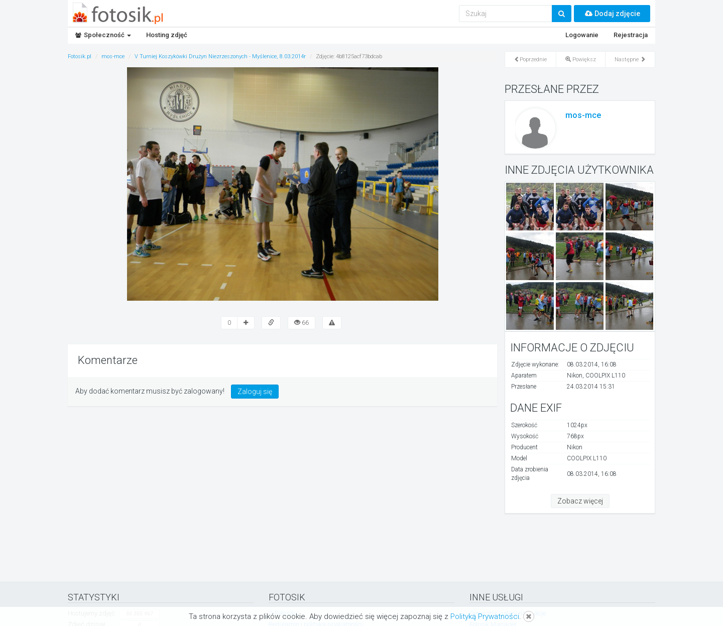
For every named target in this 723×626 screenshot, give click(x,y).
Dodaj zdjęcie (612, 14)
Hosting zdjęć (166, 35)
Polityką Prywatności (484, 616)
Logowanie (581, 35)
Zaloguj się (254, 392)
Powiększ (580, 59)
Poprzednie (530, 59)
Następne (630, 59)
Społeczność (103, 35)
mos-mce (583, 115)
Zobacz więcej (580, 501)
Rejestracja (631, 35)
